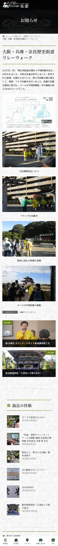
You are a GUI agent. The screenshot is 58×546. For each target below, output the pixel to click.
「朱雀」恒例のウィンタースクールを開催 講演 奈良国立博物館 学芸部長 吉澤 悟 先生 (36, 437)
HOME (16, 541)
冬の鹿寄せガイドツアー (34, 469)
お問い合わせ (40, 541)
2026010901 (28, 487)
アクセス (27, 541)
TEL (53, 541)
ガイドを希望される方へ (34, 417)
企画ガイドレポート (27, 312)
